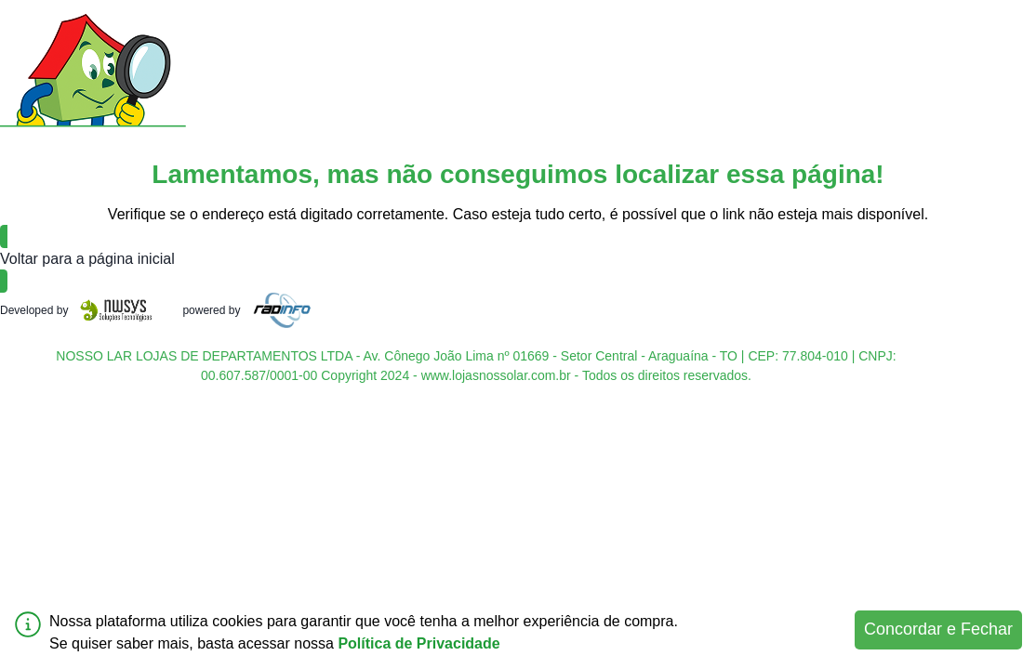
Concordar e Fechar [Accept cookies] (938, 629)
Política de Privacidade (418, 643)
